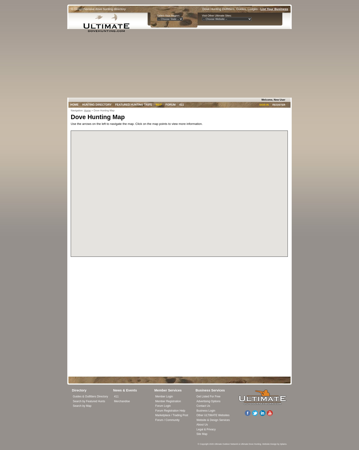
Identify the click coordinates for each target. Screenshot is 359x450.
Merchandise (122, 401)
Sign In (264, 104)
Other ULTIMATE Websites (212, 415)
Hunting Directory (97, 104)
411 (181, 104)
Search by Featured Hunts (89, 401)
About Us (202, 424)
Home (74, 104)
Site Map (201, 434)
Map (159, 104)
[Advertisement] (179, 63)
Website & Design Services (213, 420)
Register (278, 104)
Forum (171, 104)
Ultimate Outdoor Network (226, 444)
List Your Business (274, 9)
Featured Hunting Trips (133, 104)
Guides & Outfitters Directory (90, 396)
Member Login (164, 396)
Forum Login (163, 405)
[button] (183, 201)
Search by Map (82, 405)
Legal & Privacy (206, 429)
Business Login (205, 410)
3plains (283, 444)
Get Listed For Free (208, 396)
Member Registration (168, 401)
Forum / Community (167, 420)
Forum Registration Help (170, 410)
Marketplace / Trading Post (171, 415)
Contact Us (203, 405)
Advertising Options (208, 401)
